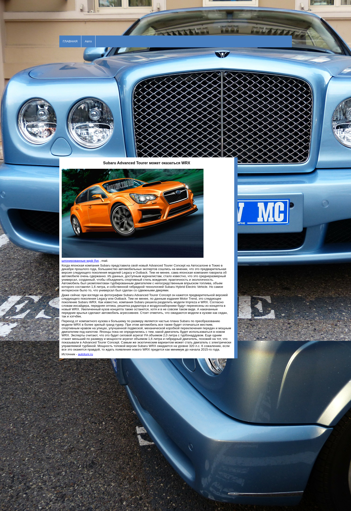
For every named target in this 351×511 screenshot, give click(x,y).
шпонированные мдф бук (80, 260)
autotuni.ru (85, 354)
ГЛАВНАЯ (70, 41)
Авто (88, 41)
